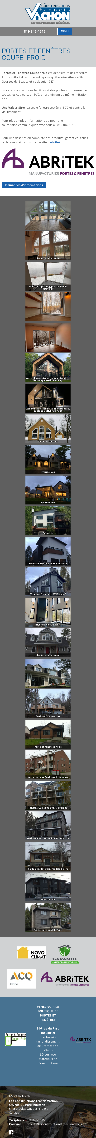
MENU (65, 31)
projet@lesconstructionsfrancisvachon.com (57, 1124)
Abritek (55, 142)
